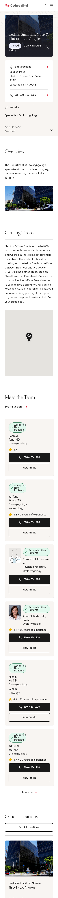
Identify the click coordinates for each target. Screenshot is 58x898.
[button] (29, 337)
